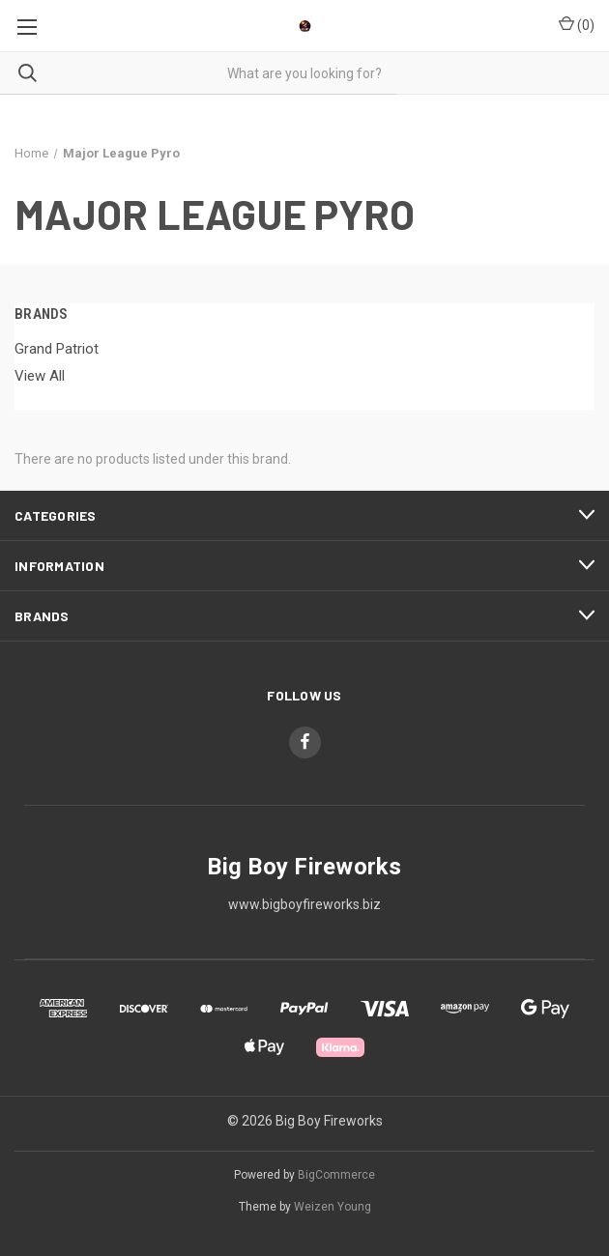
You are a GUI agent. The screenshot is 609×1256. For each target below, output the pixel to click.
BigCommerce (336, 1175)
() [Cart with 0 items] (576, 24)
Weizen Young (332, 1206)
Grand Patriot (56, 348)
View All (39, 376)
